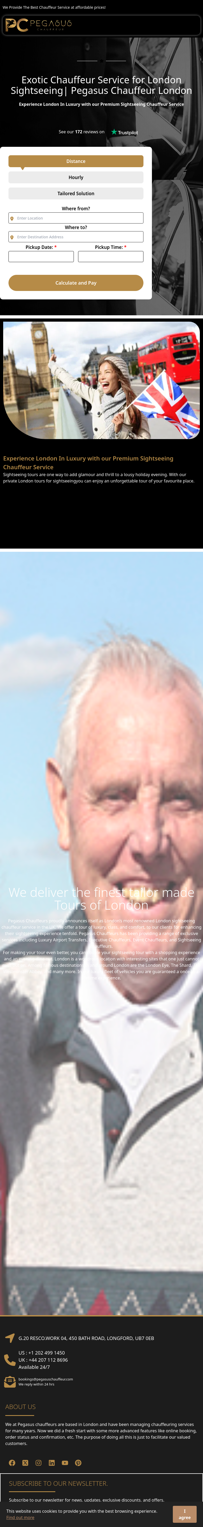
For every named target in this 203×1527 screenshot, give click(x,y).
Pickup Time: (111, 247)
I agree (185, 1514)
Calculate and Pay (75, 283)
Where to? (76, 227)
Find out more (20, 1517)
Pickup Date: (41, 247)
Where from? (76, 209)
